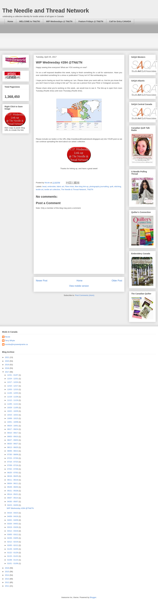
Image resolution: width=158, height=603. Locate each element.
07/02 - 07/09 (13, 469)
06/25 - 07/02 (13, 473)
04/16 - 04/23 (13, 513)
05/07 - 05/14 (13, 498)
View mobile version (79, 286)
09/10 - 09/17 (13, 433)
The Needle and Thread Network (45, 10)
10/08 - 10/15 (13, 418)
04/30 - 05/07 (13, 501)
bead (44, 186)
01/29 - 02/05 (13, 549)
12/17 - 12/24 (13, 382)
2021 (7, 357)
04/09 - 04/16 (13, 516)
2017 (7, 372)
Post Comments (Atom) (84, 295)
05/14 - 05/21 (13, 494)
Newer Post (41, 280)
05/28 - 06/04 (13, 487)
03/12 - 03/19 (13, 531)
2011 (7, 586)
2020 (7, 361)
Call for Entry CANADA (120, 21)
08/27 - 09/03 (13, 440)
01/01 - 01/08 (13, 563)
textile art (39, 189)
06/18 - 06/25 (13, 476)
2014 (7, 575)
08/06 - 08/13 (13, 451)
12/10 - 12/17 (13, 386)
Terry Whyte (10, 340)
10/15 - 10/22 (13, 415)
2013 (7, 579)
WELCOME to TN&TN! (29, 21)
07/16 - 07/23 (13, 462)
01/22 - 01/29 (13, 553)
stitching (117, 186)
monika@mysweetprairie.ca (16, 344)
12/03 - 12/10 (13, 389)
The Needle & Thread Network (73, 189)
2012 (7, 582)
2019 (7, 365)
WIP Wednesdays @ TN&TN (59, 21)
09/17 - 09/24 (13, 429)
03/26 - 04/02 (13, 524)
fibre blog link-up (81, 186)
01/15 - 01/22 (13, 556)
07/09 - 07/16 (13, 465)
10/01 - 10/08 (13, 422)
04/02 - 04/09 (13, 520)
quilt (111, 186)
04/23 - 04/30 (13, 505)
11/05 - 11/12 (13, 404)
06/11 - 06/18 (13, 480)
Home (10, 21)
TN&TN (90, 189)
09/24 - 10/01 (13, 426)
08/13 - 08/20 (13, 447)
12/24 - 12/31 (13, 379)
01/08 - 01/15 (13, 560)
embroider (52, 186)
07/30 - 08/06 (13, 454)
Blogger (93, 597)
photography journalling (99, 186)
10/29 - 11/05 (13, 407)
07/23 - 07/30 (13, 458)
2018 (7, 368)
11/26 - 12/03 (13, 393)
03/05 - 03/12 (13, 534)
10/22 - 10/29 (13, 411)
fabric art (60, 186)
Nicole (7, 337)
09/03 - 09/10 (13, 436)
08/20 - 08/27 (13, 444)
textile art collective (52, 189)
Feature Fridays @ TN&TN (90, 21)
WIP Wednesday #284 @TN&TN (20, 508)
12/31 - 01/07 (13, 375)
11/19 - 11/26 (13, 397)
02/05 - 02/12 (13, 545)
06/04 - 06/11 (13, 483)
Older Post (117, 280)
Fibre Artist (69, 186)
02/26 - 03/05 (13, 538)
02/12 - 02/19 (13, 542)
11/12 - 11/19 (13, 400)
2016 (7, 568)
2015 (7, 571)
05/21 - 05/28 (13, 491)
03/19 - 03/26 (13, 527)
